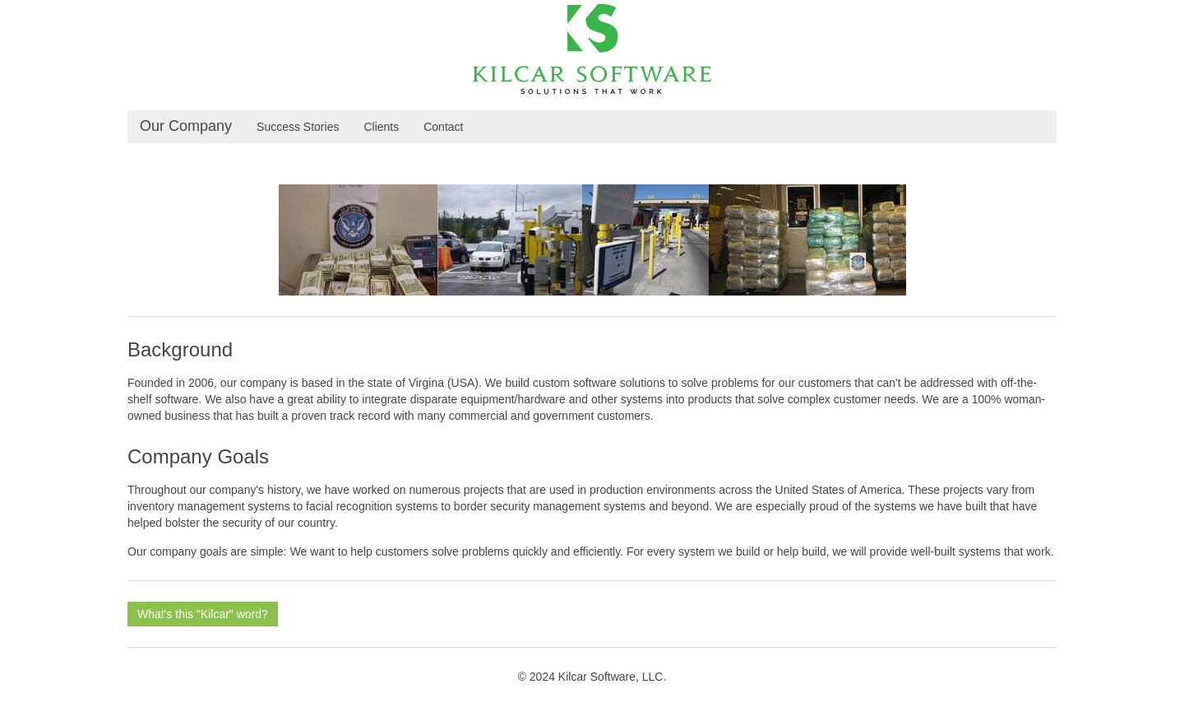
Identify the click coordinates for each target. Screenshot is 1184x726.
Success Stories (298, 126)
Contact (443, 126)
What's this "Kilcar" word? (202, 614)
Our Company (186, 126)
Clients (381, 126)
